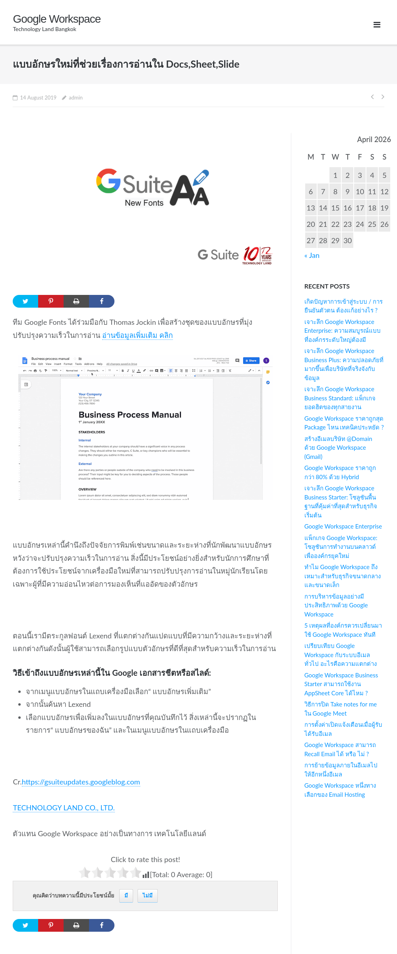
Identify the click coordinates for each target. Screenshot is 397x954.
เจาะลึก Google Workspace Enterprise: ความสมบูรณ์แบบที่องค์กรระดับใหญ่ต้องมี (342, 330)
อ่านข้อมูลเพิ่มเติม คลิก (137, 335)
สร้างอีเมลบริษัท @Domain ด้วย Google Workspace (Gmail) (338, 447)
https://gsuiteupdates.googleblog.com (81, 781)
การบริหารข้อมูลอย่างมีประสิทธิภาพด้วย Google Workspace (336, 605)
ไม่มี (148, 896)
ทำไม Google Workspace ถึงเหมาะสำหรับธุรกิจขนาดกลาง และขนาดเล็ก (342, 575)
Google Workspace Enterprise (343, 526)
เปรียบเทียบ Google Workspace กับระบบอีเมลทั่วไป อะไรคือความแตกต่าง (340, 654)
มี (126, 896)
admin (76, 97)
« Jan (312, 255)
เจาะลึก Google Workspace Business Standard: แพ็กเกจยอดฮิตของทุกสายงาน (340, 397)
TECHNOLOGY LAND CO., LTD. (63, 807)
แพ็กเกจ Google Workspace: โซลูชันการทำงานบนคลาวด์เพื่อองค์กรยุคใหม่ (341, 546)
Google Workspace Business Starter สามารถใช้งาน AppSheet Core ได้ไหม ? (341, 683)
